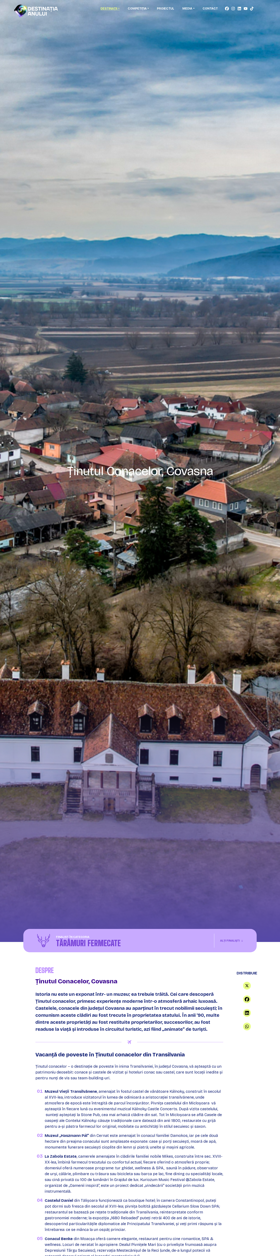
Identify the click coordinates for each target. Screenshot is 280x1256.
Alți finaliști (231, 940)
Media (187, 8)
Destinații (109, 8)
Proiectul (165, 8)
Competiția (137, 8)
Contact (210, 8)
